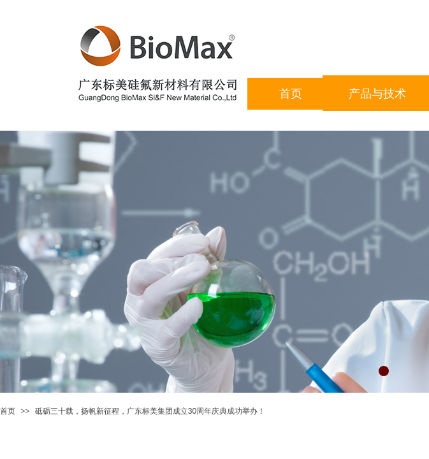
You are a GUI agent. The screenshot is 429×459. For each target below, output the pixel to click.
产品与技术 (377, 93)
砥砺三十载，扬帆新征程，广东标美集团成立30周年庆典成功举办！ (150, 411)
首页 (7, 411)
